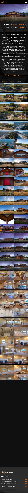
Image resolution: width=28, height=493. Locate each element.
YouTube (7, 480)
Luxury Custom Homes (7, 433)
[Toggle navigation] (26, 2)
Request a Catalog (10, 491)
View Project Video (14, 75)
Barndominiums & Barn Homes (9, 434)
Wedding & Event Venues (7, 438)
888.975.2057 (10, 461)
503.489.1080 (14, 464)
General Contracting (7, 452)
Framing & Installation (7, 454)
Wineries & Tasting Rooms (8, 440)
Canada (3, 468)
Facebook (5, 480)
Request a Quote (10, 486)
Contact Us (5, 457)
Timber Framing (5, 448)
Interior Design (5, 450)
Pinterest (4, 480)
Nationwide (5, 466)
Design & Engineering (6, 446)
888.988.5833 (9, 462)
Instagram (2, 480)
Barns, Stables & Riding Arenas (9, 436)
